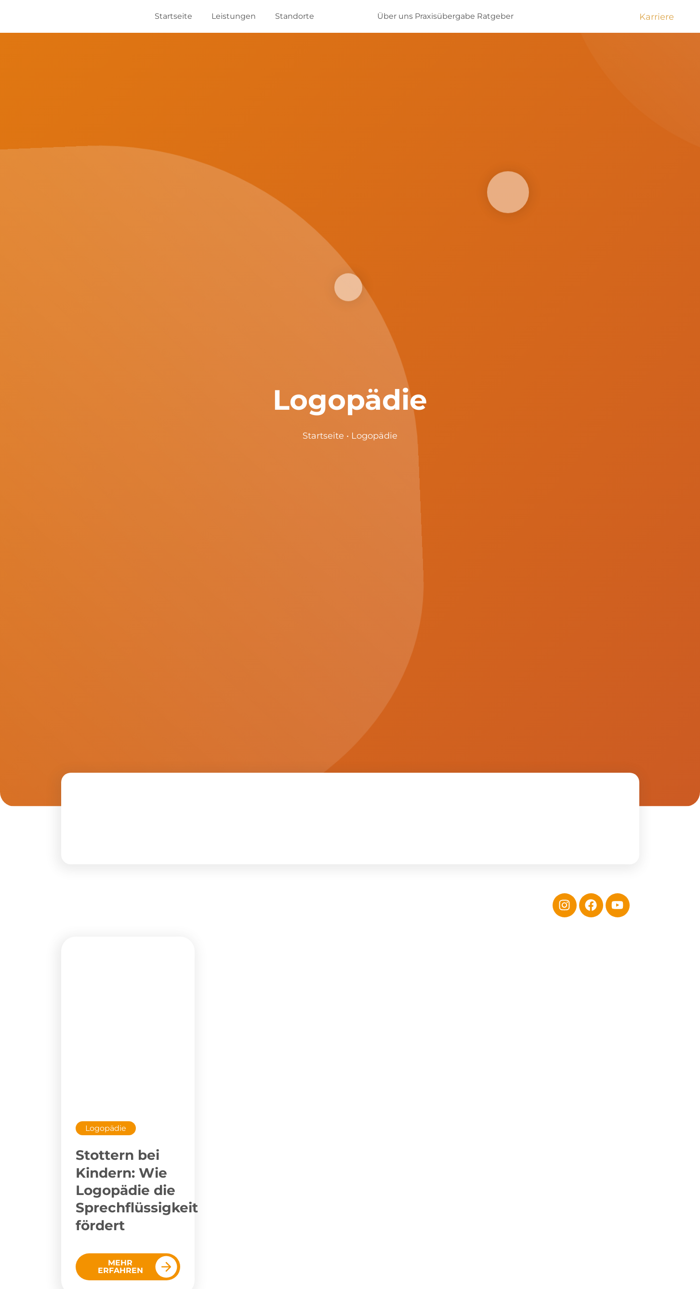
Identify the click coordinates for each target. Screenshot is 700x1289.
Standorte (294, 16)
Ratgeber (495, 16)
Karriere (656, 17)
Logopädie (105, 1128)
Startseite (173, 16)
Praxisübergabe (445, 16)
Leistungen (233, 16)
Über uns (395, 16)
